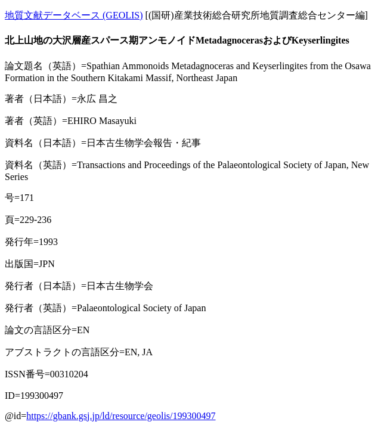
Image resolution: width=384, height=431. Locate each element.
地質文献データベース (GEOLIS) (74, 15)
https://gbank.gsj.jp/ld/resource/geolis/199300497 (120, 416)
